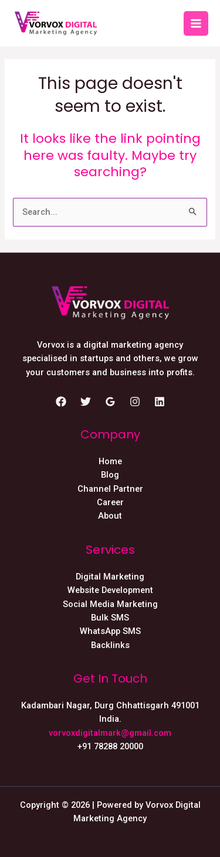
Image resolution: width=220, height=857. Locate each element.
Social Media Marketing (110, 604)
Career (110, 502)
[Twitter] (85, 401)
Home (110, 461)
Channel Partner (110, 489)
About (110, 515)
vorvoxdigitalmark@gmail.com (110, 733)
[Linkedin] (159, 401)
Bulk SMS (110, 617)
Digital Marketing (110, 576)
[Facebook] (61, 401)
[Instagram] (135, 401)
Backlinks (110, 645)
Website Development (110, 590)
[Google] (110, 401)
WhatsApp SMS (110, 631)
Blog (110, 474)
